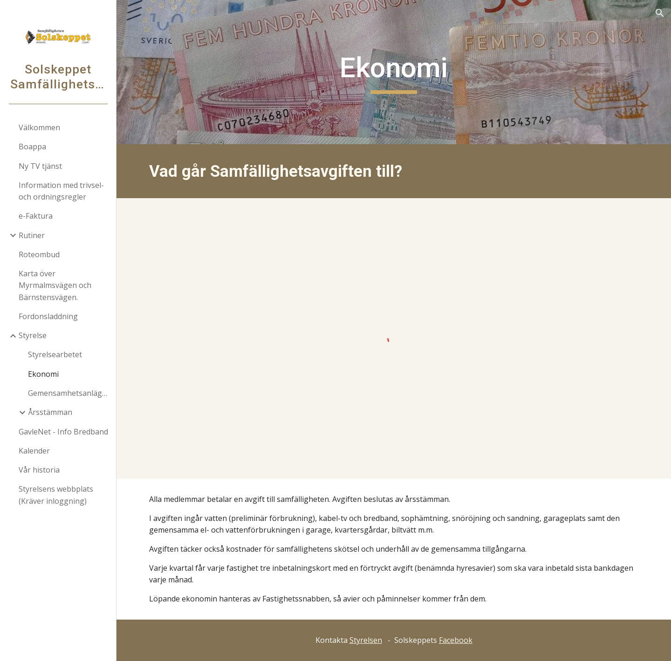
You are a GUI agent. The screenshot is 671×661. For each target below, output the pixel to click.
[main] (393, 72)
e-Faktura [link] (36, 216)
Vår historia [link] (39, 470)
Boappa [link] (32, 146)
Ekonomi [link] (43, 374)
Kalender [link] (34, 451)
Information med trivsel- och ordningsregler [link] (61, 191)
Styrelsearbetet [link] (55, 354)
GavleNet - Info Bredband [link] (63, 432)
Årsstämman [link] (50, 412)
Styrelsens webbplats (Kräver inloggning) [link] (56, 495)
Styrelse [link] (33, 335)
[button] (660, 13)
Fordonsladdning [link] (48, 316)
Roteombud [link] (39, 254)
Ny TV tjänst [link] (40, 166)
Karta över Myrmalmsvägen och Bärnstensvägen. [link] (55, 285)
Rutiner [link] (32, 235)
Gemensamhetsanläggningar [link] (69, 393)
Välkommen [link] (39, 127)
